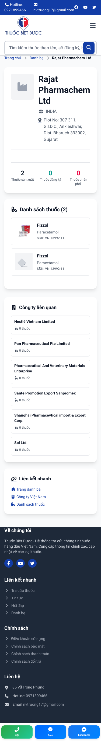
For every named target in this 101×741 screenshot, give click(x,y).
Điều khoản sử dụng (24, 639)
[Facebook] (76, 7)
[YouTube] (85, 7)
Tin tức (13, 598)
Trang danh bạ (26, 489)
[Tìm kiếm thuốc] (50, 48)
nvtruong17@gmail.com (43, 704)
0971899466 (36, 696)
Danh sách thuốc (28, 504)
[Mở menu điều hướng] (93, 26)
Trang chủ (12, 58)
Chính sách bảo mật (24, 646)
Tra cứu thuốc (19, 590)
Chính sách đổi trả (22, 661)
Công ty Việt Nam (28, 497)
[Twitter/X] (94, 7)
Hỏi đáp (14, 605)
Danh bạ (37, 58)
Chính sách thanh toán (26, 654)
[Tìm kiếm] (89, 48)
